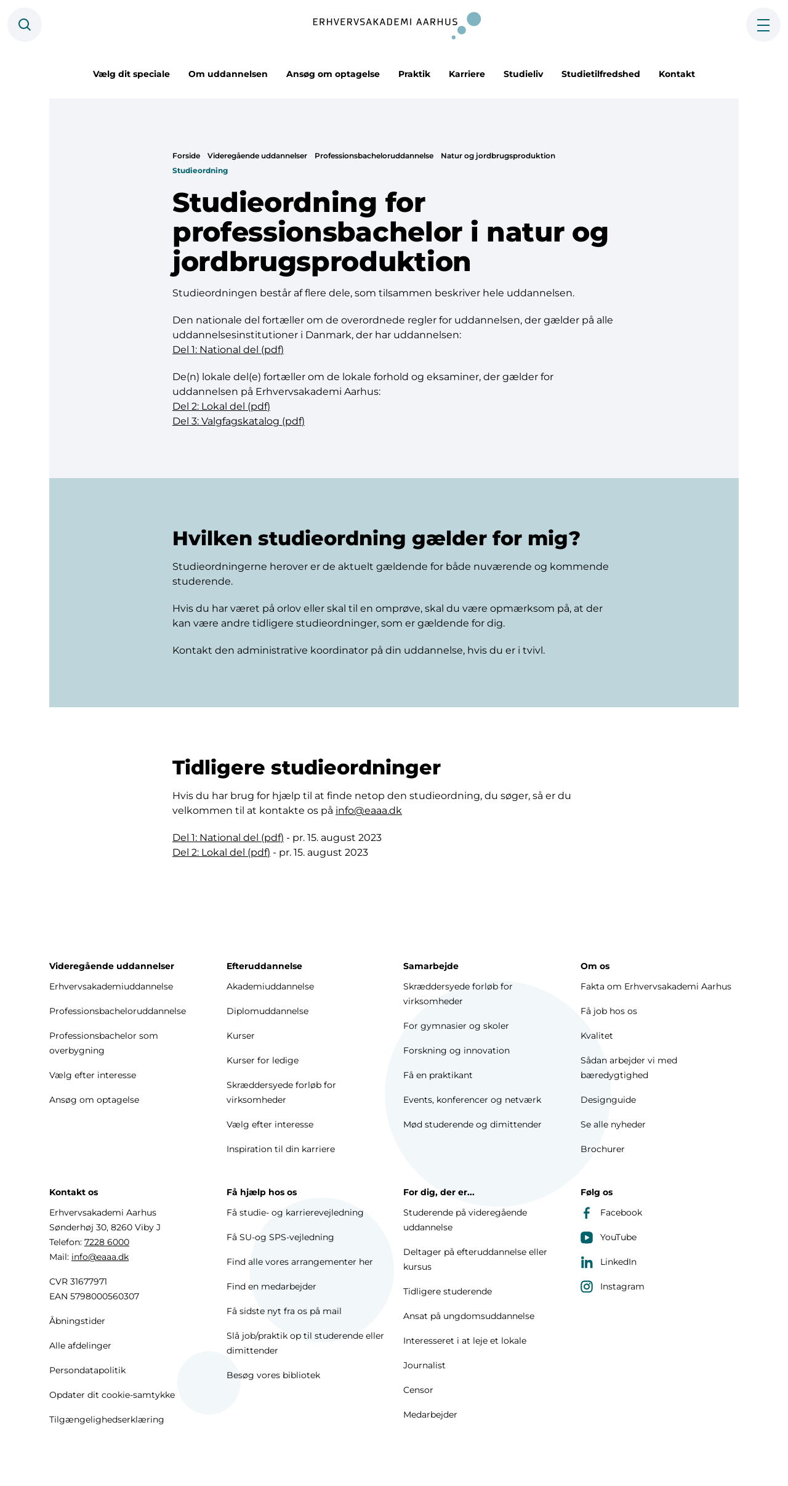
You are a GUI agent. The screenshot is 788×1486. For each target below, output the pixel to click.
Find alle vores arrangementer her (300, 1261)
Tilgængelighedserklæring (106, 1419)
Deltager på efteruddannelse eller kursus (475, 1259)
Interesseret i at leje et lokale (464, 1340)
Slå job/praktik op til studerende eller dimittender (305, 1343)
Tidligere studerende (447, 1291)
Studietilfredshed (600, 73)
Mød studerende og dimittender (472, 1124)
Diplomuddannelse (267, 1011)
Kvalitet (597, 1035)
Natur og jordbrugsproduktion (498, 155)
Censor (418, 1389)
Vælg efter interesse (92, 1075)
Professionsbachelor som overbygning (103, 1043)
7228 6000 (106, 1242)
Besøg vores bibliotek (273, 1375)
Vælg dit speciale (131, 73)
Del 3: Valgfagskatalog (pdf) (238, 421)
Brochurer (603, 1149)
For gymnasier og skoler (456, 1025)
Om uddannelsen (228, 73)
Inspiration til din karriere (281, 1149)
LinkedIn (609, 1261)
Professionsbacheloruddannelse (374, 155)
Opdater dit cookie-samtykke (112, 1394)
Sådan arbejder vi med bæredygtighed (629, 1068)
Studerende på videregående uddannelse (465, 1220)
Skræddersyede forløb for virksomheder (281, 1092)
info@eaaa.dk (369, 812)
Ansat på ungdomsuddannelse (468, 1316)
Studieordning (200, 170)
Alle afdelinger (80, 1345)
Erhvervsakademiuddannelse (111, 986)
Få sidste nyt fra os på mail (284, 1311)
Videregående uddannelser (257, 155)
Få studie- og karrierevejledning (295, 1212)
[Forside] (394, 24)
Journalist (424, 1365)
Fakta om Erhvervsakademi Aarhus (656, 986)
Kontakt (677, 73)
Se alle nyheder (613, 1124)
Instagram (613, 1286)
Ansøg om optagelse (333, 73)
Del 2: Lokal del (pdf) (221, 406)
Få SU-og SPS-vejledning (280, 1237)
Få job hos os (609, 1011)
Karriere (467, 73)
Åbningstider (77, 1320)
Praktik (414, 73)
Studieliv (523, 73)
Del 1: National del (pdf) (228, 349)
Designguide (608, 1099)
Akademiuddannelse (270, 986)
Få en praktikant (438, 1075)
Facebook (611, 1212)
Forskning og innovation (456, 1050)
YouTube (609, 1237)
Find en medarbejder (271, 1286)
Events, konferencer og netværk (472, 1099)
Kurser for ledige (263, 1060)
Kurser (241, 1035)
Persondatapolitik (87, 1370)
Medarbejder (430, 1414)
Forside (186, 155)
